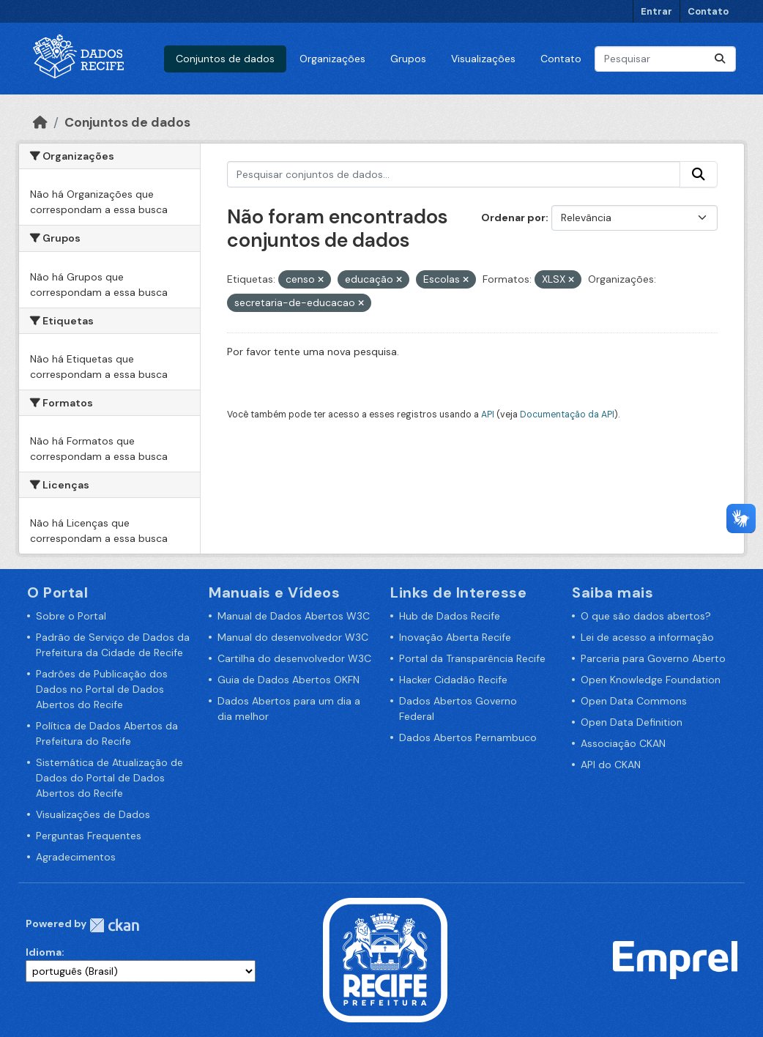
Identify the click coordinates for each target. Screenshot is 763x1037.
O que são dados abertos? (646, 615)
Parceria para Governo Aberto (653, 658)
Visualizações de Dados (93, 814)
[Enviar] (719, 59)
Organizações (332, 58)
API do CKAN (611, 764)
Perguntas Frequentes (88, 835)
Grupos (408, 58)
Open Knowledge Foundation (651, 679)
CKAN (114, 925)
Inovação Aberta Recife (455, 637)
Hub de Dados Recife (449, 615)
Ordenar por (513, 217)
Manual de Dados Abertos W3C (293, 615)
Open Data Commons (634, 700)
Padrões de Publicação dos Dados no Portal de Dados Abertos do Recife (102, 689)
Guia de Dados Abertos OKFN (288, 679)
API (487, 414)
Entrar (656, 11)
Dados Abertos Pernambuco (468, 737)
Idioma (44, 952)
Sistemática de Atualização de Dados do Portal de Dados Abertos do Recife (109, 778)
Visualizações (483, 58)
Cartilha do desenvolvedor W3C (294, 658)
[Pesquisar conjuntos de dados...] (665, 59)
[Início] (40, 122)
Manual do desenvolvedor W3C (292, 637)
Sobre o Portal (71, 615)
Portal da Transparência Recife (472, 658)
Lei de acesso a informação (647, 637)
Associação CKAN (623, 743)
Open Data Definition (631, 722)
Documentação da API (567, 414)
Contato (708, 11)
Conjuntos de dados (225, 58)
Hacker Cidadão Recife (453, 679)
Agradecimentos (76, 856)
